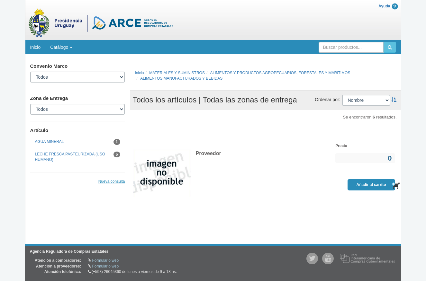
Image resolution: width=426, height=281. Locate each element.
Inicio (35, 47)
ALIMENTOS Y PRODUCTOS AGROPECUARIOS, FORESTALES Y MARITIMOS (280, 73)
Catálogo (61, 47)
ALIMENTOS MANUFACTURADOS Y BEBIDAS (181, 78)
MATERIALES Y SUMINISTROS (177, 73)
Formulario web (105, 260)
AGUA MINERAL (77, 142)
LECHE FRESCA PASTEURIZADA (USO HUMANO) (77, 157)
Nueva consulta (111, 181)
